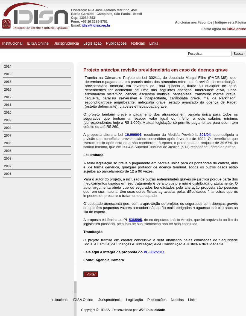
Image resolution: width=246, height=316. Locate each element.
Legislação (92, 43)
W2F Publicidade (152, 310)
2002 (7, 166)
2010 (7, 112)
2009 (7, 120)
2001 (7, 174)
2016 (7, 89)
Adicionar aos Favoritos (194, 22)
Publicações (116, 43)
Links (153, 43)
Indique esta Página (230, 22)
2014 (7, 66)
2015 (7, 82)
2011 (7, 105)
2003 (7, 158)
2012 (7, 97)
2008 (7, 128)
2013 (7, 74)
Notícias (138, 43)
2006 (7, 143)
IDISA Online (38, 43)
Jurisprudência (66, 43)
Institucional (12, 43)
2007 (7, 135)
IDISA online (236, 29)
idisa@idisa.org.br (96, 25)
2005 (7, 151)
